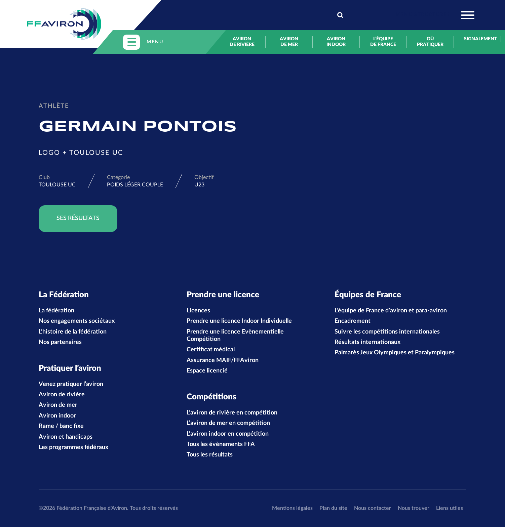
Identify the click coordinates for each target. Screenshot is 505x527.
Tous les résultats (210, 455)
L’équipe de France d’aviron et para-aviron (391, 311)
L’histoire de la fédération (73, 332)
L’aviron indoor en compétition (228, 434)
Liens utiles (449, 508)
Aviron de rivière (242, 42)
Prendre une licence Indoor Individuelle (239, 321)
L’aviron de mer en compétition (228, 423)
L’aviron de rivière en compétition (232, 413)
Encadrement (353, 321)
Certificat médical (211, 350)
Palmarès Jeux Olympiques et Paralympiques (395, 353)
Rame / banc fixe (61, 426)
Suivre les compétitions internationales (387, 332)
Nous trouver (413, 508)
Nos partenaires (60, 342)
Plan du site (333, 508)
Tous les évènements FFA (221, 444)
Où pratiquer (430, 42)
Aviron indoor (336, 42)
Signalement (477, 39)
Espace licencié (207, 371)
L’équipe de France (383, 42)
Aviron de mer (289, 42)
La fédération (56, 311)
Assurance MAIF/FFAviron (223, 360)
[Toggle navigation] (435, 15)
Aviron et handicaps (65, 437)
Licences (198, 311)
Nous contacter (372, 508)
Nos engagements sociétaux (77, 321)
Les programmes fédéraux (73, 447)
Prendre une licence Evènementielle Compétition (235, 335)
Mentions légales (292, 508)
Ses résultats (78, 218)
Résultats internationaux (367, 342)
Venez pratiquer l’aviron (71, 384)
